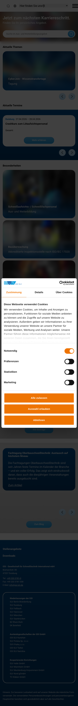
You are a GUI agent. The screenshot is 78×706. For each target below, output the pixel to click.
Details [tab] (39, 292)
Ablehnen (39, 420)
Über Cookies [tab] (64, 292)
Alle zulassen (39, 397)
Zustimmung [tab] (14, 292)
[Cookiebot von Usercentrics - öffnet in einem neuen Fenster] (59, 283)
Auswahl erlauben (39, 408)
